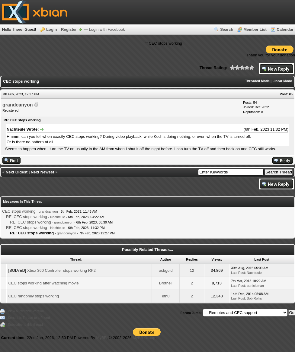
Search (226, 29)
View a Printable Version (26, 311)
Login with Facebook (107, 29)
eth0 (165, 296)
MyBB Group (144, 337)
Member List (255, 29)
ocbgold (166, 270)
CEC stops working (19, 211)
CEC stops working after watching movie (43, 283)
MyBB (101, 337)
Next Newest (42, 172)
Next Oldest (16, 172)
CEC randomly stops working (33, 296)
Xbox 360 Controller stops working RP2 (61, 270)
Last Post (238, 272)
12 (192, 270)
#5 (291, 94)
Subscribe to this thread (25, 324)
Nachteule (57, 217)
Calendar (285, 29)
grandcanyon (17, 104)
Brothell (165, 283)
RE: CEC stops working (26, 216)
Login (51, 29)
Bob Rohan (255, 298)
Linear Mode (282, 81)
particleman (255, 285)
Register (69, 29)
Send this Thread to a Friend (29, 317)
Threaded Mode (257, 81)
